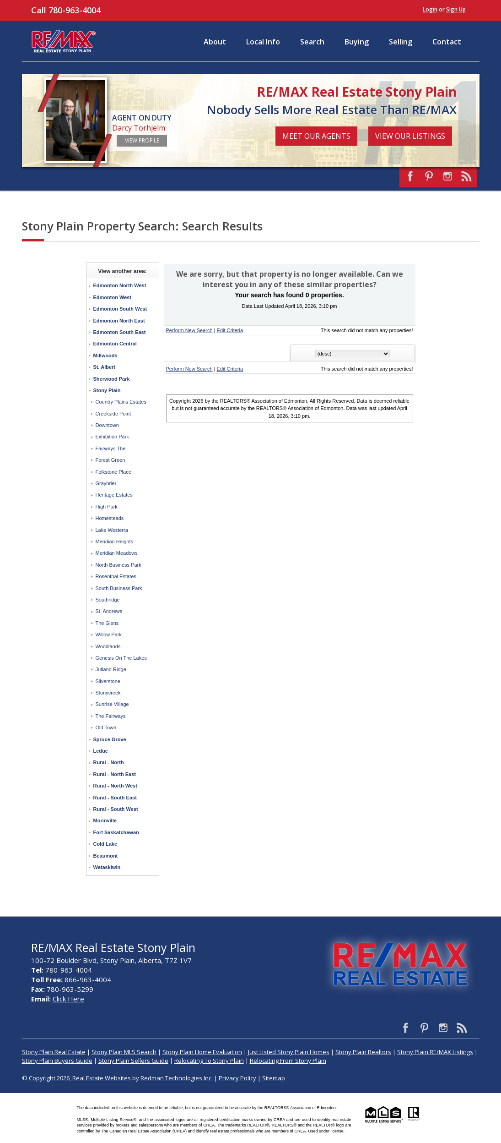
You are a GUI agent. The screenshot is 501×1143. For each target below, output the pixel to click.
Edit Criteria (230, 330)
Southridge (108, 599)
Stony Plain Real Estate (54, 1052)
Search (312, 42)
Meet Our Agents (316, 136)
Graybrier (106, 483)
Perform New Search (189, 330)
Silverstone (108, 681)
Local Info (263, 42)
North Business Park (118, 565)
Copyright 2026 (49, 1078)
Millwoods (105, 355)
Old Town (106, 727)
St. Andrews (109, 611)
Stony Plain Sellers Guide (133, 1060)
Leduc (100, 751)
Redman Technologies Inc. (176, 1078)
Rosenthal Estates (116, 576)
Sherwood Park (111, 379)
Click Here (68, 998)
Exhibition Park (112, 436)
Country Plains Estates (121, 402)
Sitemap (273, 1078)
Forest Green (110, 460)
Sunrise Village (112, 704)
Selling (400, 42)
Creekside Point (113, 413)
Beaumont (105, 856)
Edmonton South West (120, 309)
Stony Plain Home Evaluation (202, 1052)
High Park (107, 506)
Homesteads (110, 518)
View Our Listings (410, 136)
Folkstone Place (113, 472)
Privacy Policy (237, 1078)
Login (430, 9)
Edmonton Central (115, 343)
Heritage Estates (114, 495)
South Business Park (119, 588)
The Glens (107, 623)
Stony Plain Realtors (363, 1052)
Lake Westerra (112, 530)
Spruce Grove (109, 739)
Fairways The (111, 448)
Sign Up (456, 9)
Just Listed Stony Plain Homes (288, 1052)
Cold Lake (105, 844)
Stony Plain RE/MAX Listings (435, 1052)
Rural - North (108, 762)
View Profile (142, 140)
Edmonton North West (119, 285)
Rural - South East (115, 797)
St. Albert (104, 367)
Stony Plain (107, 390)
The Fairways (111, 716)
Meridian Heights (115, 541)
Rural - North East (114, 774)
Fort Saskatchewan (116, 832)
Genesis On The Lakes (121, 658)
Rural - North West (115, 785)
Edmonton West (112, 297)
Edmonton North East (119, 320)
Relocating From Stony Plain (288, 1060)
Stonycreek (108, 692)
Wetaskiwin (107, 867)
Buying (357, 42)
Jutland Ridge (111, 669)
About (215, 42)
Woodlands (108, 646)
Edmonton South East (119, 332)
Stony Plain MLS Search (124, 1052)
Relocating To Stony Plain (209, 1060)
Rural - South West (115, 809)
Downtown (107, 425)
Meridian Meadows (117, 553)
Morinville (105, 820)
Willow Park (109, 634)
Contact (446, 42)
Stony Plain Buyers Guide (57, 1060)
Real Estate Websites (101, 1078)
